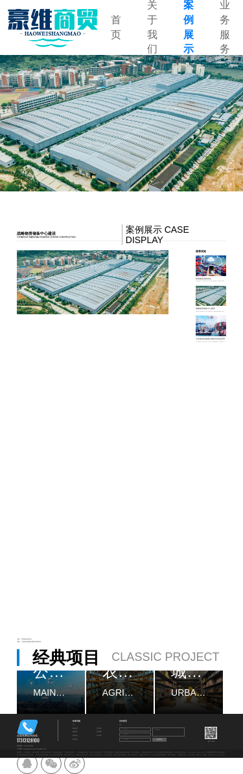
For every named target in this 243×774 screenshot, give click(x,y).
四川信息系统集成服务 (119, 755)
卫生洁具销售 (108, 755)
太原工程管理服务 (108, 752)
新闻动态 (75, 735)
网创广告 (199, 755)
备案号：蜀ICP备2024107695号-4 (214, 755)
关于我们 (99, 728)
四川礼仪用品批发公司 (96, 755)
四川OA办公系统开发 (95, 752)
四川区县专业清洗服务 (42, 755)
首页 (116, 27)
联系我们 (75, 739)
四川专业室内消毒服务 (56, 755)
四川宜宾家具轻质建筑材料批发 (165, 752)
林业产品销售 (172, 755)
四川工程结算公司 (133, 755)
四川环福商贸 (135, 752)
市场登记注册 (181, 755)
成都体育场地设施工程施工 (122, 752)
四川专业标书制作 (46, 752)
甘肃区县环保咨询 (69, 752)
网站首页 (75, 728)
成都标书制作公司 (144, 755)
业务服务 (99, 732)
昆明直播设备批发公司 (147, 752)
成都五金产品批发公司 (82, 755)
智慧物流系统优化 (26, 639)
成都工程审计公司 (69, 755)
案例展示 (75, 732)
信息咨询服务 (36, 752)
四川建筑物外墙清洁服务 (26, 755)
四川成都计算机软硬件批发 (159, 755)
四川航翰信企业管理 (82, 752)
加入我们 (99, 735)
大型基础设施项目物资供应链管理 (31, 642)
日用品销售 (27, 752)
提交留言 (159, 739)
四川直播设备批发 (57, 752)
